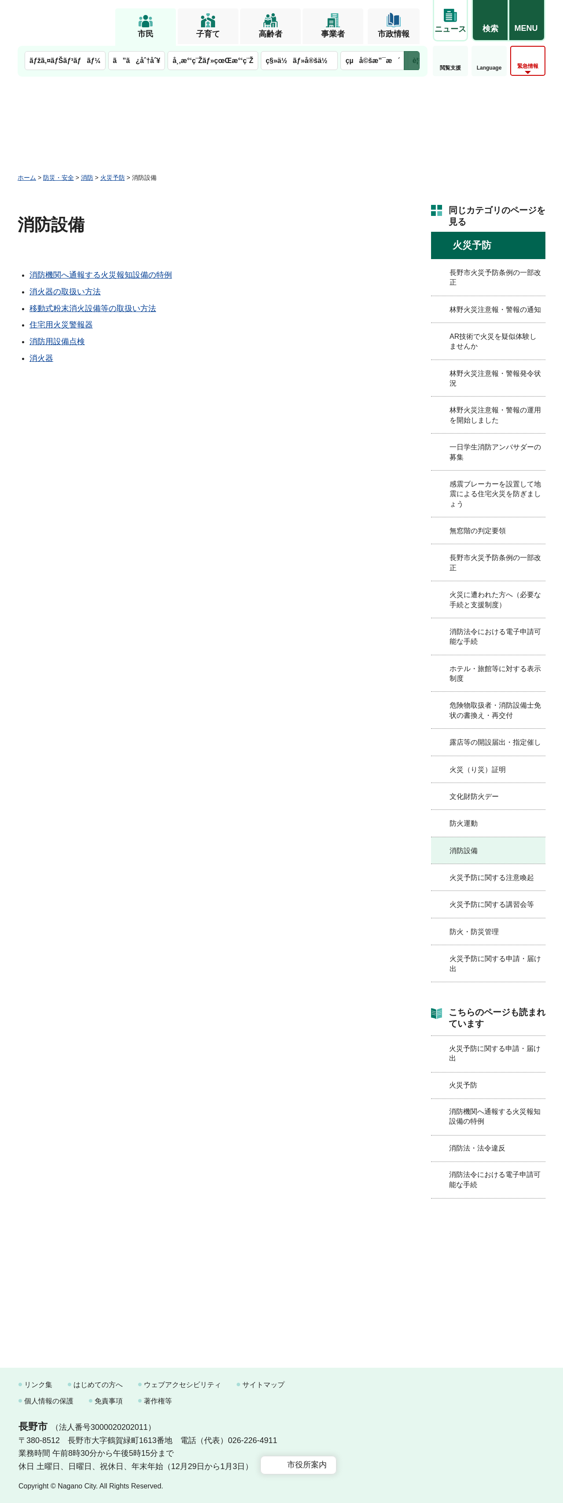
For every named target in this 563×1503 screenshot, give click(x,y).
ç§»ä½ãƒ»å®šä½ (299, 60)
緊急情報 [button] (527, 66)
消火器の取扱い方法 (65, 291)
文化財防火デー (474, 796)
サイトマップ (263, 1384)
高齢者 (270, 34)
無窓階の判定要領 (478, 530)
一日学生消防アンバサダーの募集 (495, 451)
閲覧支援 (450, 68)
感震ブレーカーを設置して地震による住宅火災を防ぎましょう (495, 494)
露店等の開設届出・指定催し (495, 742)
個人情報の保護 (48, 1401)
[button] (490, 20)
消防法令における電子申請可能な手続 (495, 636)
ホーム (27, 177)
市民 (146, 34)
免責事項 (109, 1401)
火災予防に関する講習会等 (492, 904)
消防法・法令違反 (477, 1148)
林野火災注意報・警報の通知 (495, 309)
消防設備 (464, 850)
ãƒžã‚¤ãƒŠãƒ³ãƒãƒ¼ (65, 60)
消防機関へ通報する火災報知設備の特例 (100, 275)
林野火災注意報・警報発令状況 (495, 378)
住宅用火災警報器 (61, 324)
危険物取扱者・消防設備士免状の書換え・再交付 (495, 710)
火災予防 (112, 177)
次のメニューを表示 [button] (412, 60)
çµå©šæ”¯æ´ (372, 60)
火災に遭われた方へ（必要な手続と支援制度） (495, 599)
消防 (87, 177)
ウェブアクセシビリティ (182, 1384)
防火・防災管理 (474, 931)
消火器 (41, 358)
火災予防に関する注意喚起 (492, 877)
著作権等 (158, 1401)
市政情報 (393, 34)
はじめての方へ (98, 1384)
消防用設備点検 (57, 341)
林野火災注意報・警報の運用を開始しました (495, 414)
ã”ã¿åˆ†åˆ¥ (137, 60)
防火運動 (464, 823)
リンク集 (38, 1384)
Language (489, 68)
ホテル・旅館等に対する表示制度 (495, 673)
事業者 (333, 34)
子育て (208, 34)
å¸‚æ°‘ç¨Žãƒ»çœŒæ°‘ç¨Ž (212, 60)
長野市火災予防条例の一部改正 (495, 277)
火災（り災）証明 (478, 769)
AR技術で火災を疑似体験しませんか (493, 341)
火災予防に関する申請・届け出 (495, 963)
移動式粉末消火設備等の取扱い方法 (92, 308)
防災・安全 (58, 177)
